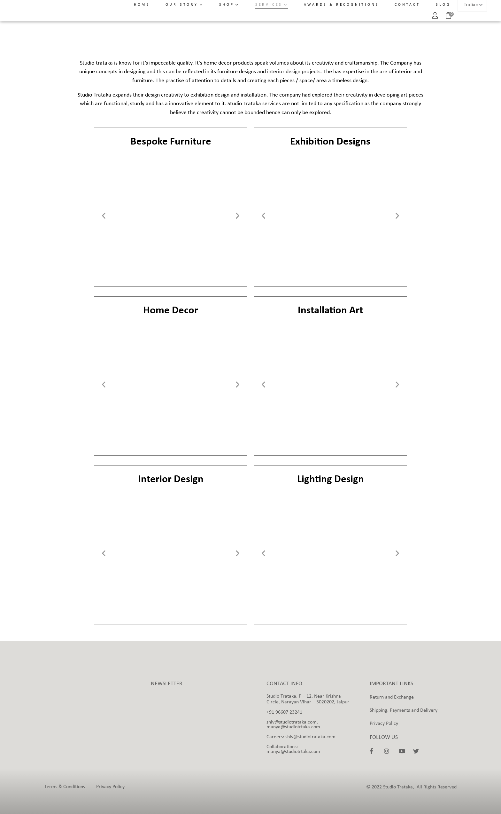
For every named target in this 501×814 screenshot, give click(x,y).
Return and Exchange (392, 697)
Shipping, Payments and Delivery (403, 710)
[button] (104, 216)
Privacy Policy (384, 723)
